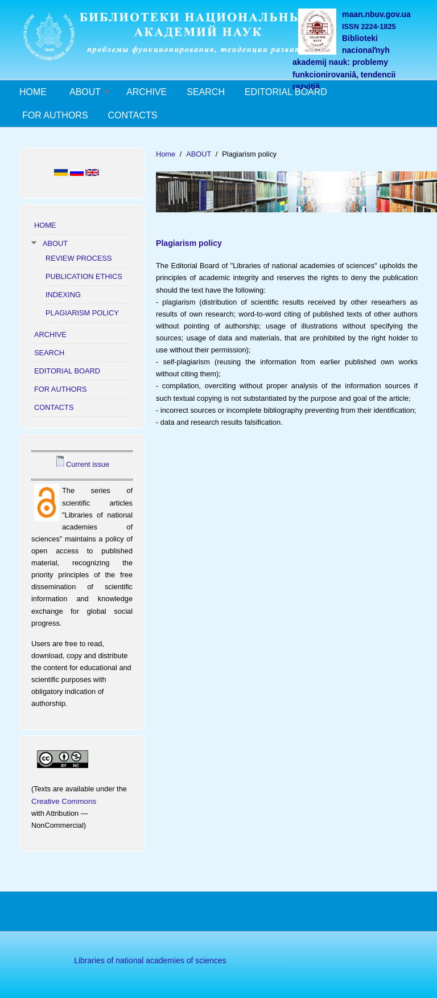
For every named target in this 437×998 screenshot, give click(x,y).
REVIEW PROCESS (79, 258)
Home (165, 154)
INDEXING (63, 294)
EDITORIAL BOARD (286, 92)
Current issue (87, 464)
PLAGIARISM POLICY (82, 313)
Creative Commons (63, 801)
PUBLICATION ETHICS (84, 276)
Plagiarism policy (189, 243)
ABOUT (85, 92)
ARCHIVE (146, 92)
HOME (33, 92)
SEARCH (206, 92)
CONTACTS (133, 115)
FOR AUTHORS (55, 115)
